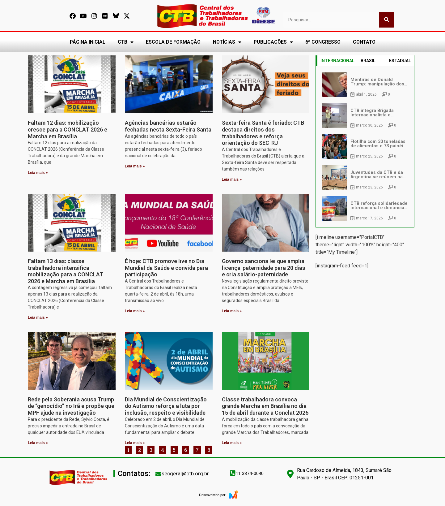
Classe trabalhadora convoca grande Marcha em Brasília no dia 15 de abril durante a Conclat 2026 (265, 406)
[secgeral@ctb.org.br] (158, 474)
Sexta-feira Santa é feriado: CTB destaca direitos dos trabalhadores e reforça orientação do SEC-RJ (263, 132)
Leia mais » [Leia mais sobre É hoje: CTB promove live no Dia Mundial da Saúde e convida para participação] (135, 311)
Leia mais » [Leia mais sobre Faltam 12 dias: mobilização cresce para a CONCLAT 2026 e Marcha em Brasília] (38, 173)
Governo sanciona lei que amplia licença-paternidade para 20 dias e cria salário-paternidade (263, 268)
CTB (126, 42)
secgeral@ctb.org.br (185, 473)
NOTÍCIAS (227, 42)
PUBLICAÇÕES (273, 42)
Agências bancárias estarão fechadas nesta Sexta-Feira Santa (168, 126)
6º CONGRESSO (323, 42)
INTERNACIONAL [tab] (337, 60)
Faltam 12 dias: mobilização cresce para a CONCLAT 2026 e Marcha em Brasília (67, 129)
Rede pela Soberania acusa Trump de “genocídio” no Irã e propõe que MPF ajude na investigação (71, 406)
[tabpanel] (365, 146)
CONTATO (364, 42)
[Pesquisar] (386, 20)
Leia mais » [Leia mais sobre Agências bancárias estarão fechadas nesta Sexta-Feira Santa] (135, 166)
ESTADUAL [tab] (400, 60)
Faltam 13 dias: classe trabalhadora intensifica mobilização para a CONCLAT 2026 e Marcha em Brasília (65, 271)
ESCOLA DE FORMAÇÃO (173, 42)
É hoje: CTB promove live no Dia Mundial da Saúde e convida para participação (166, 268)
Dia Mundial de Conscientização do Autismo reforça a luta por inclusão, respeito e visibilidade (166, 406)
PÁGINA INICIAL (87, 42)
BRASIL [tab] (368, 60)
